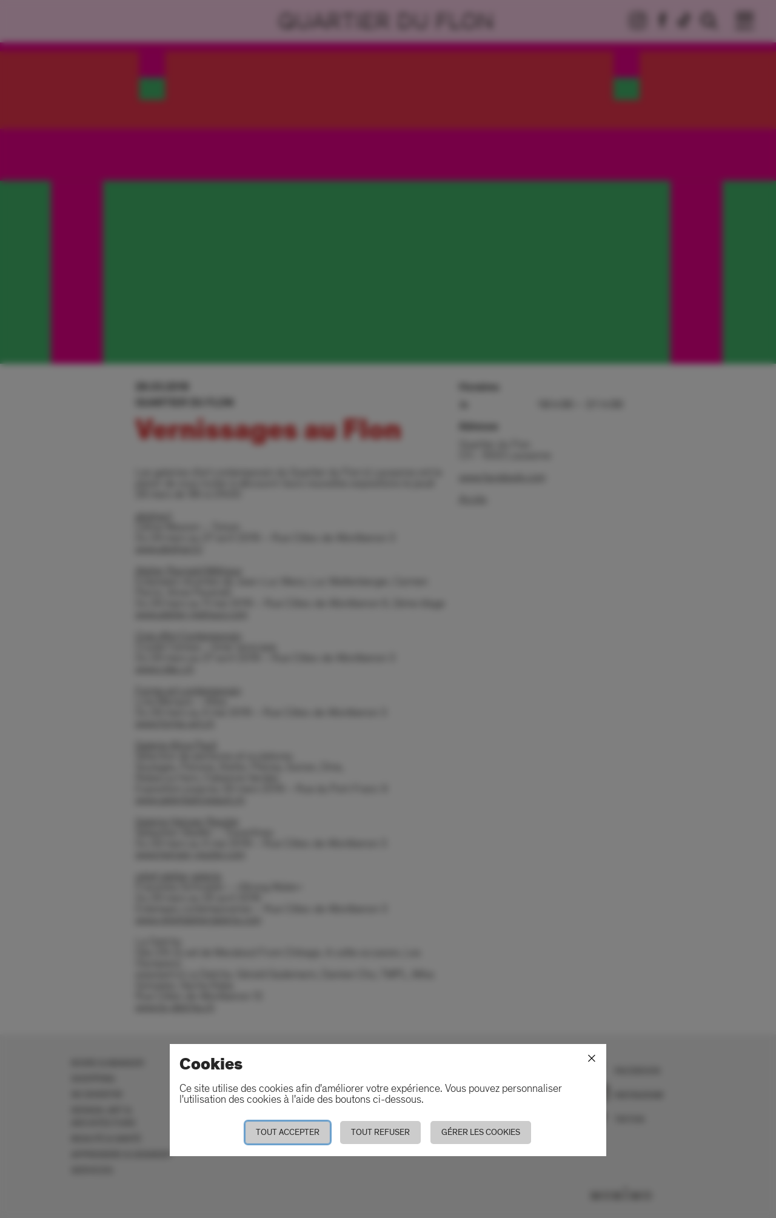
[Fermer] (592, 1058)
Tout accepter (287, 1132)
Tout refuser (380, 1132)
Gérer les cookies (480, 1132)
